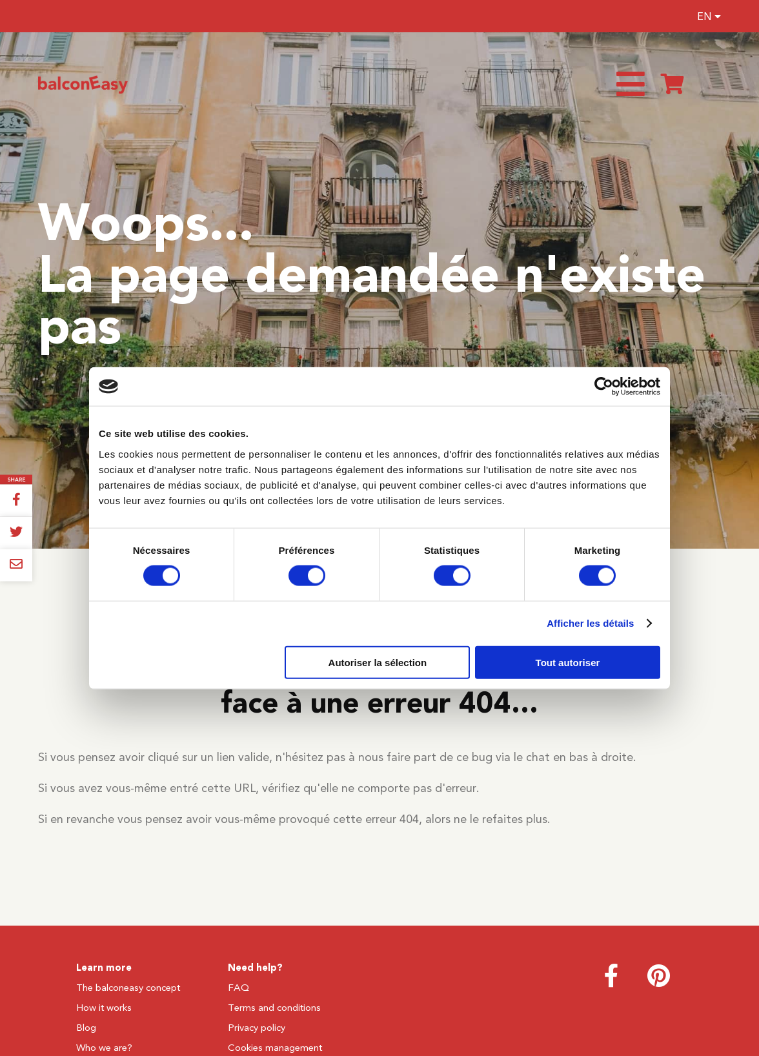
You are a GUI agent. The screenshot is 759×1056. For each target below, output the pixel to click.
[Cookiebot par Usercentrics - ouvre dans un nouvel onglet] (603, 386)
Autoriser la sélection (378, 661)
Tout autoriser (568, 661)
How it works (104, 1007)
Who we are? (104, 1047)
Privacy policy (256, 1027)
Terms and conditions (274, 1007)
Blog (86, 1027)
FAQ (238, 987)
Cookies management (275, 1047)
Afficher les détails (590, 623)
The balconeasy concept (128, 987)
